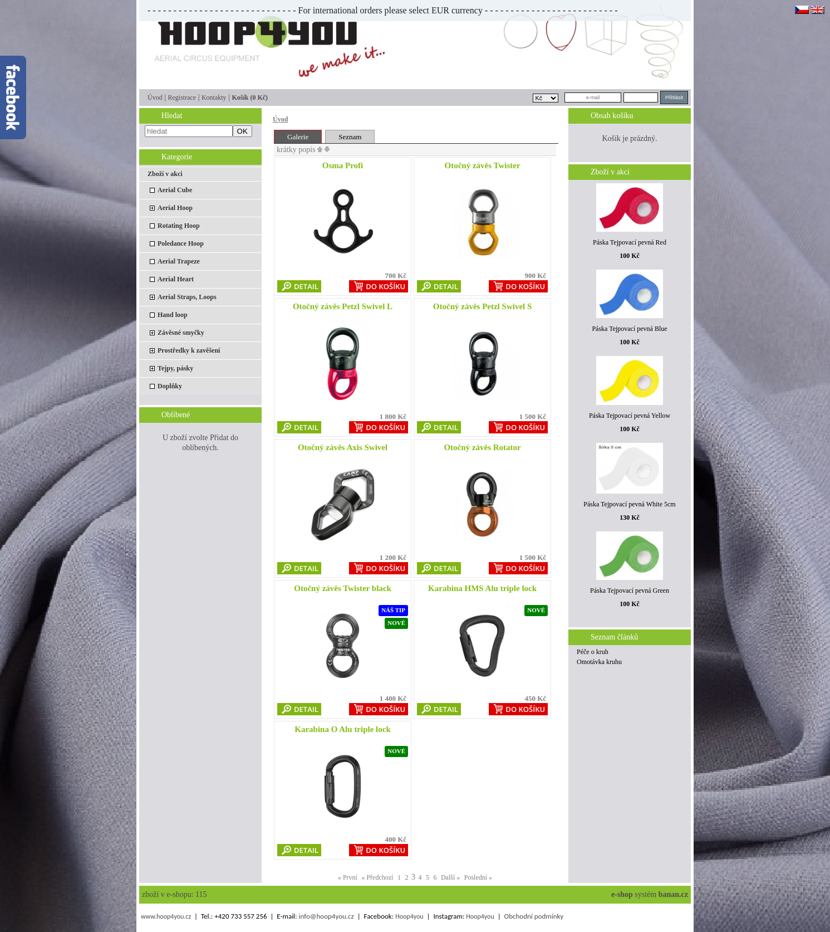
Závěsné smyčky (181, 332)
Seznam (349, 137)
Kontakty (214, 97)
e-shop (622, 894)
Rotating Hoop (179, 226)
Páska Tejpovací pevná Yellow (629, 415)
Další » (450, 877)
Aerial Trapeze (179, 261)
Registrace (182, 97)
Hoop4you (409, 916)
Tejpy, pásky (175, 368)
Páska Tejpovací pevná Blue (629, 329)
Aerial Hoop (175, 208)
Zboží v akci (165, 174)
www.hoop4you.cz (166, 916)
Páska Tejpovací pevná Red (629, 242)
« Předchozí (377, 877)
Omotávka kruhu (599, 662)
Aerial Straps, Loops (187, 297)
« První (347, 877)
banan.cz (673, 894)
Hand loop (173, 315)
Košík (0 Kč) (250, 97)
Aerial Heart (176, 279)
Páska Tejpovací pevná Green (629, 590)
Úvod (155, 97)
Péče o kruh (592, 652)
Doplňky (170, 386)
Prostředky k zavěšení (189, 350)
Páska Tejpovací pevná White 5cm (629, 504)
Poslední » (478, 877)
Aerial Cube (175, 190)
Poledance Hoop (181, 243)
